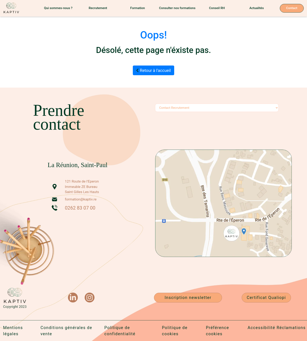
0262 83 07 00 (80, 208)
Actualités (256, 8)
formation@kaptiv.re (81, 199)
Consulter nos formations (177, 8)
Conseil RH (217, 8)
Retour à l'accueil (153, 70)
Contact (291, 8)
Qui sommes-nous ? (58, 8)
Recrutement (98, 8)
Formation (137, 8)
